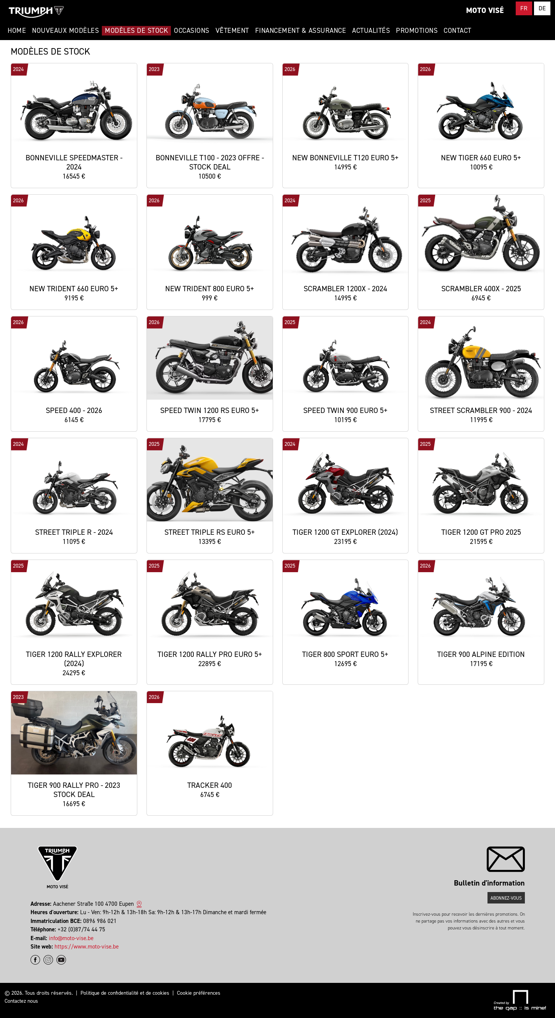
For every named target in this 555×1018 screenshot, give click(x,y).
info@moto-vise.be (71, 938)
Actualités (371, 30)
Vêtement (232, 30)
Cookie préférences (198, 993)
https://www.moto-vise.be (87, 946)
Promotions (417, 30)
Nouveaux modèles (65, 30)
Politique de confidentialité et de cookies (124, 993)
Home (17, 30)
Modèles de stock (136, 30)
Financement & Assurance (300, 30)
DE (542, 8)
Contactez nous (21, 1001)
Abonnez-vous (506, 898)
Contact (457, 30)
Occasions (191, 30)
